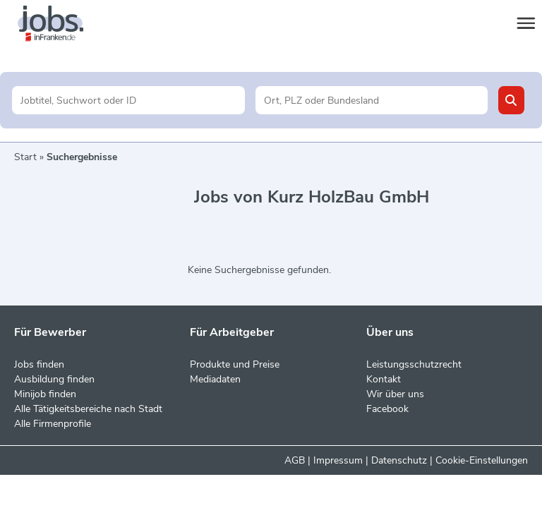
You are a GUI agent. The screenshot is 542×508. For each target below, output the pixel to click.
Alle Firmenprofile (52, 423)
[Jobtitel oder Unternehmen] (128, 100)
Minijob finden (45, 394)
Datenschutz (399, 460)
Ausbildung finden (54, 379)
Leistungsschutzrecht (414, 364)
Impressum (338, 460)
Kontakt (383, 379)
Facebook (387, 409)
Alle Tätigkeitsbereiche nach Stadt (88, 409)
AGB (294, 460)
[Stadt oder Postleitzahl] (371, 100)
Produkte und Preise (234, 364)
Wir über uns (395, 394)
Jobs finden (39, 364)
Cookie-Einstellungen (481, 460)
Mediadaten (215, 379)
